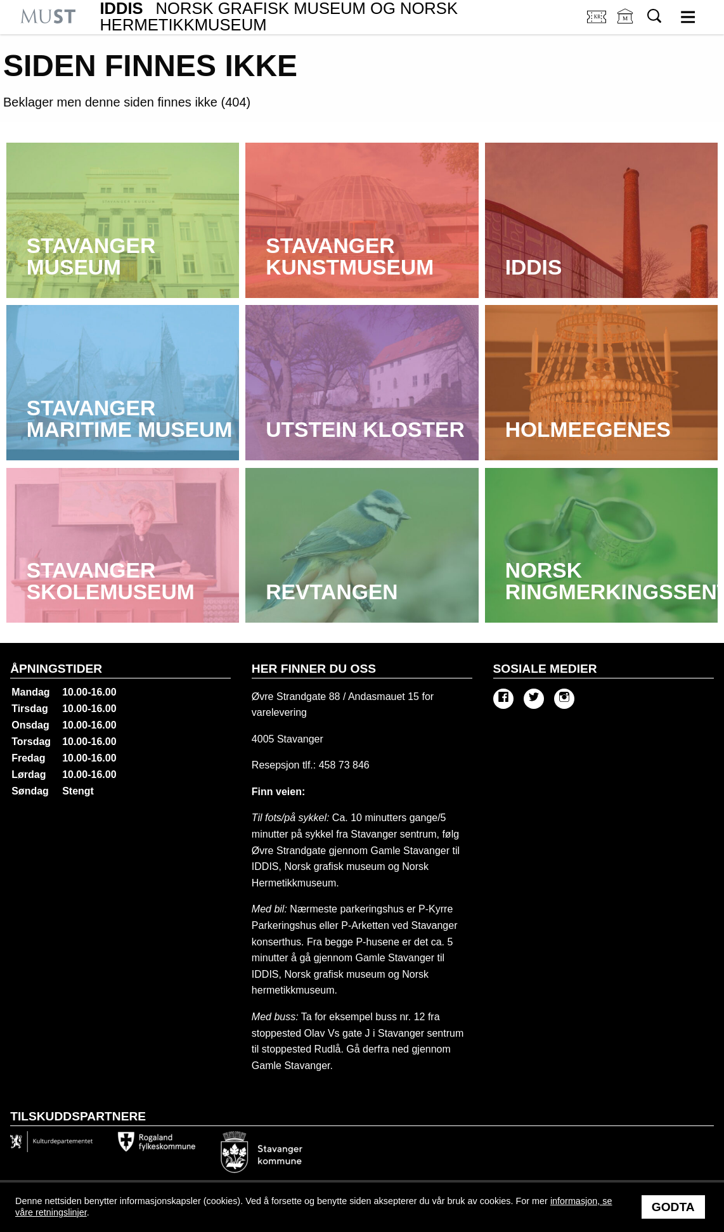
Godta (673, 1207)
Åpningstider (56, 668)
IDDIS (279, 17)
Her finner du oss (314, 668)
